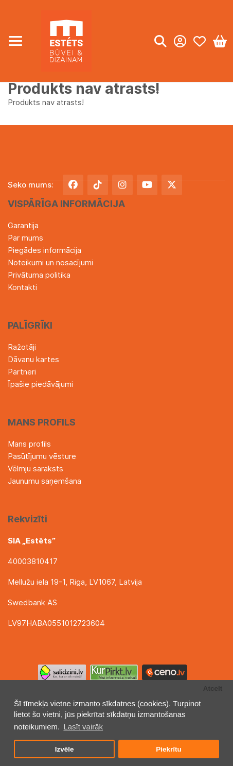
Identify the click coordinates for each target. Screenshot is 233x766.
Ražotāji (22, 347)
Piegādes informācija (44, 250)
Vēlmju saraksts (35, 468)
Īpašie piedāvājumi (40, 384)
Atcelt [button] (213, 688)
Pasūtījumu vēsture (42, 456)
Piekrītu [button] (169, 749)
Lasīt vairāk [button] (83, 726)
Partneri (22, 372)
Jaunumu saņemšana (44, 481)
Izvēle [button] (64, 749)
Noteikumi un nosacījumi (50, 262)
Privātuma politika (39, 275)
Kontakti (22, 287)
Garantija (23, 225)
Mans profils (29, 444)
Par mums (25, 238)
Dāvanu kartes (33, 359)
